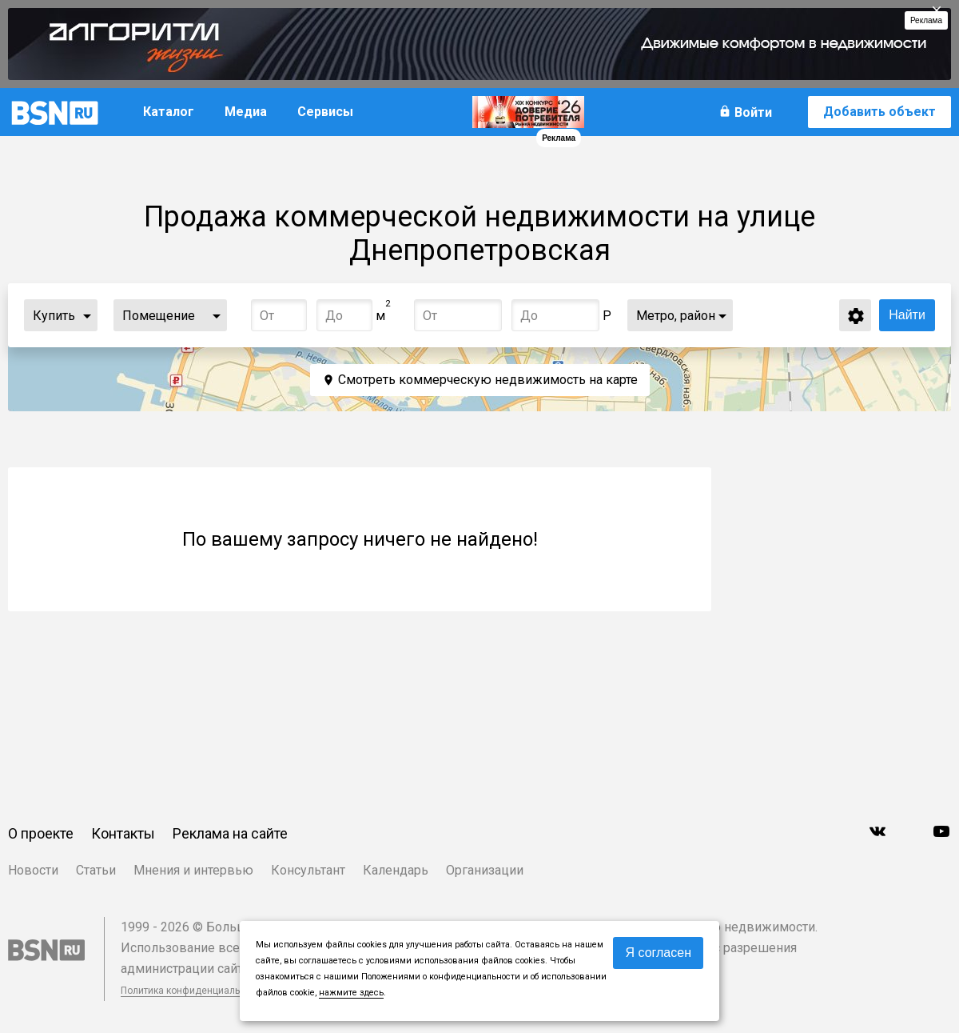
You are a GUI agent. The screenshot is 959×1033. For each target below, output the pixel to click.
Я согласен (658, 952)
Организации (484, 870)
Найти (907, 315)
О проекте (41, 833)
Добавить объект (879, 111)
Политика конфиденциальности (193, 990)
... (87, 315)
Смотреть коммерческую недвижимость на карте (488, 379)
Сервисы (325, 111)
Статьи (96, 870)
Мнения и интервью (193, 870)
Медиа (246, 111)
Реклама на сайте (230, 833)
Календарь (395, 870)
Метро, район (675, 315)
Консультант (308, 870)
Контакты (123, 833)
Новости (33, 870)
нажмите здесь (351, 992)
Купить (54, 315)
